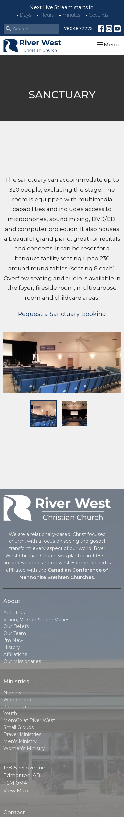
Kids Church (17, 707)
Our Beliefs (16, 626)
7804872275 (78, 28)
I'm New (13, 640)
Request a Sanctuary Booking (62, 314)
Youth (10, 713)
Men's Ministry (20, 741)
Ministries (16, 681)
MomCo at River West (29, 720)
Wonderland (17, 700)
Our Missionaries (22, 661)
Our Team (14, 633)
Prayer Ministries (22, 734)
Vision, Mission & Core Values (36, 620)
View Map (15, 790)
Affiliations (15, 654)
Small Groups (18, 727)
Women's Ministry (24, 748)
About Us (14, 613)
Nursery (12, 693)
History (11, 647)
